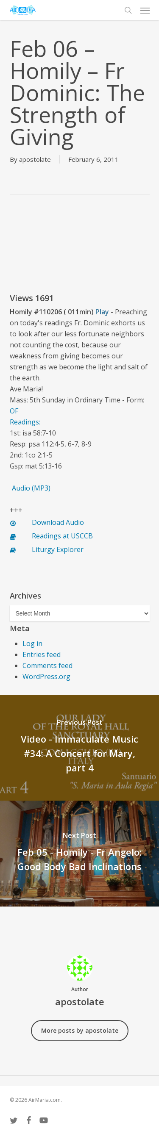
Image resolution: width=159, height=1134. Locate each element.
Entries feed (41, 654)
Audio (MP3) (31, 488)
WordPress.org (46, 676)
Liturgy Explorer (58, 549)
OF (14, 411)
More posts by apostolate (79, 1030)
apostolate (35, 159)
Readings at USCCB (62, 536)
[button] (145, 10)
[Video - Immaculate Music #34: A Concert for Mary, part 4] (79, 748)
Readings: (25, 422)
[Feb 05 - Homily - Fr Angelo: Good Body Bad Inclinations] (79, 854)
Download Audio (58, 522)
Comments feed (47, 665)
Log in (32, 643)
